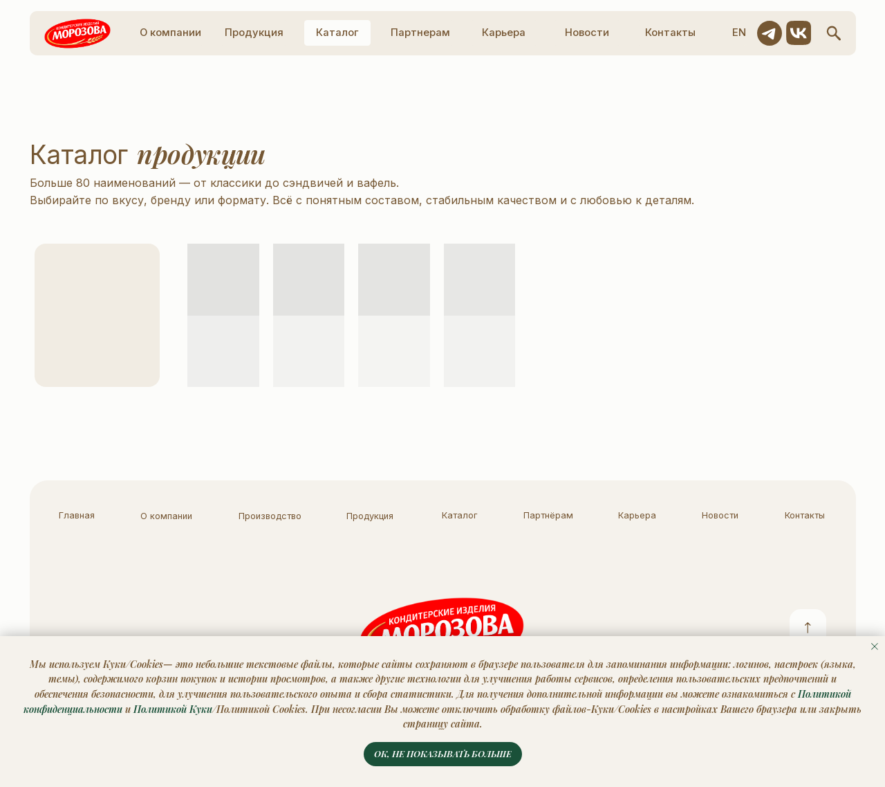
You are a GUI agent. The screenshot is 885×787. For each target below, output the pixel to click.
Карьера (637, 515)
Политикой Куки (172, 709)
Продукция (369, 516)
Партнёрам (548, 515)
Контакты (805, 515)
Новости (720, 515)
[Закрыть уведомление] (875, 646)
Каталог (459, 515)
